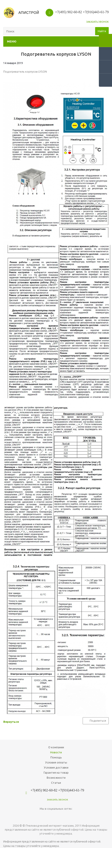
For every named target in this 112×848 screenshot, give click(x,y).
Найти (102, 31)
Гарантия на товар (56, 772)
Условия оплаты (56, 762)
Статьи (56, 782)
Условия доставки (56, 767)
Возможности (56, 777)
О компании (56, 747)
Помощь (56, 757)
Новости (56, 752)
